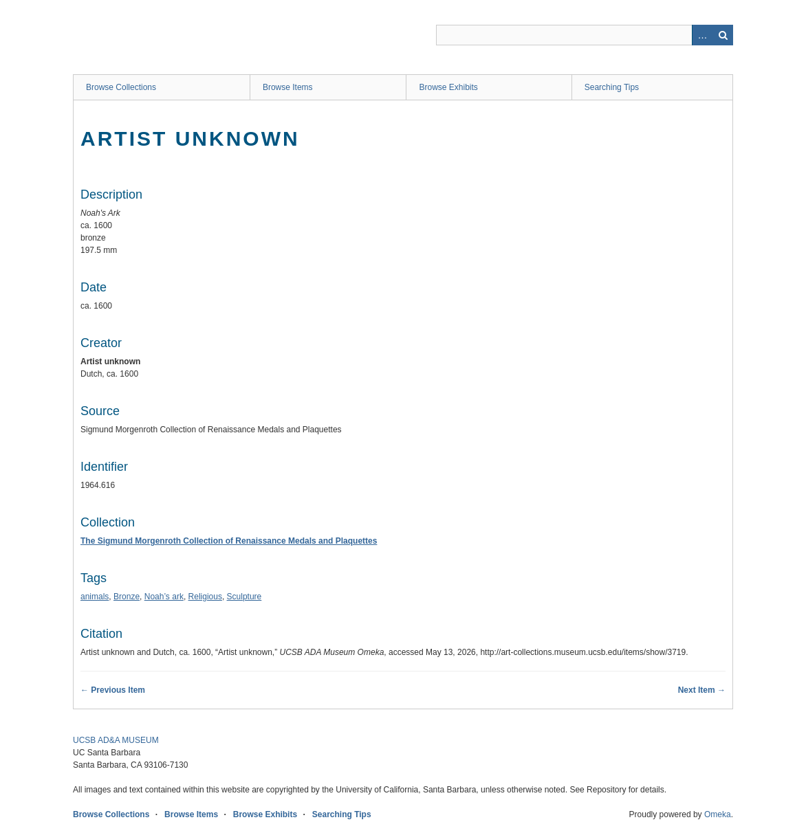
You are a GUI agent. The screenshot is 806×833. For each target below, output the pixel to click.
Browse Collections (121, 87)
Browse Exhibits (448, 87)
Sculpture (244, 596)
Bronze (126, 596)
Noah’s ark (164, 596)
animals (94, 596)
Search (722, 35)
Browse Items (288, 87)
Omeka (717, 814)
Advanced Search (702, 35)
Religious (205, 596)
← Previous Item (112, 690)
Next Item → (702, 690)
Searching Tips (612, 87)
